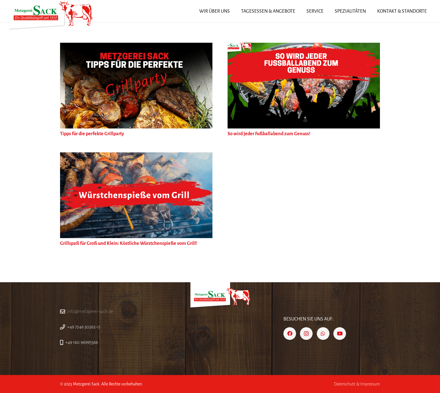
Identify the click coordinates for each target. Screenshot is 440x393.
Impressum (370, 384)
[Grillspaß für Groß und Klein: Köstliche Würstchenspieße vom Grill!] (136, 156)
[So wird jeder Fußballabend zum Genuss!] (304, 46)
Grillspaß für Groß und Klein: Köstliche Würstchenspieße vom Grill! (128, 243)
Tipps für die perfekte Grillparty (92, 133)
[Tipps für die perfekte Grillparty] (136, 46)
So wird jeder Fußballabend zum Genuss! (269, 133)
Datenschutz (345, 384)
